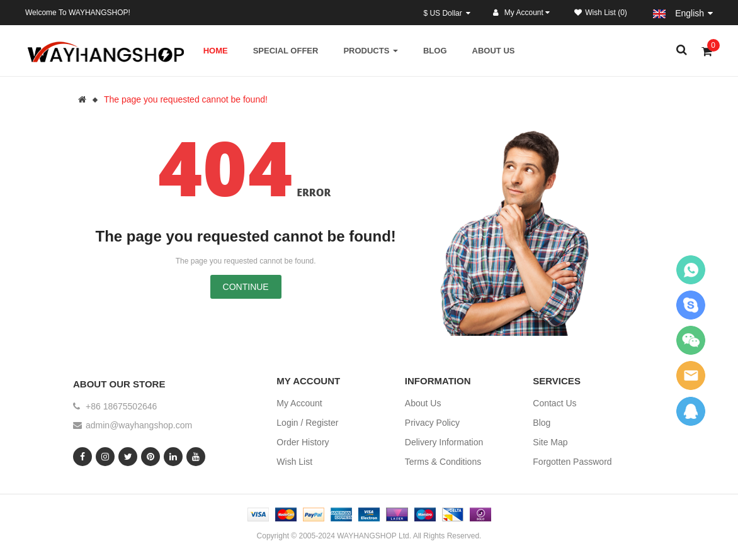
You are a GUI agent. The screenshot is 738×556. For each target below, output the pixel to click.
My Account (299, 403)
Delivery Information (444, 442)
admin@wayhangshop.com (139, 425)
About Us (423, 403)
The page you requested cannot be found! (186, 99)
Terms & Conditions (443, 462)
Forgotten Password (572, 462)
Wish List (294, 462)
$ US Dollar (446, 13)
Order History (302, 442)
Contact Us (554, 403)
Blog (541, 423)
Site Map (550, 442)
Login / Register (307, 423)
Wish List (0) (600, 12)
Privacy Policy (432, 423)
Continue (246, 287)
